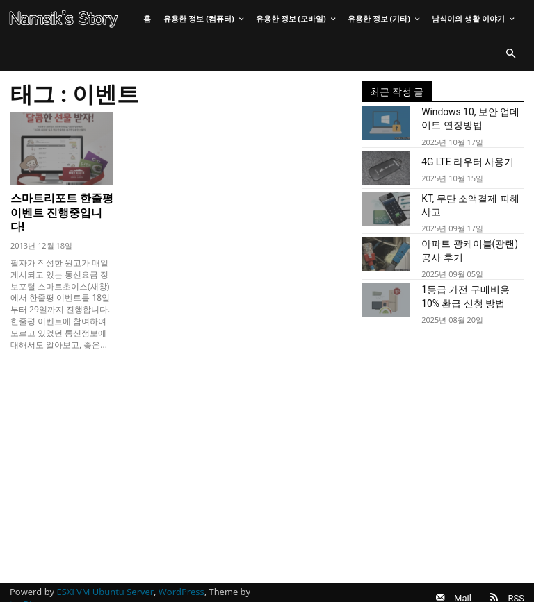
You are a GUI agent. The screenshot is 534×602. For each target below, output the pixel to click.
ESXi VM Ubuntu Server (105, 577)
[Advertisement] (179, 440)
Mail (454, 583)
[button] (510, 54)
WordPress (181, 577)
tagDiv (23, 589)
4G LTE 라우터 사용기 (461, 158)
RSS (516, 583)
